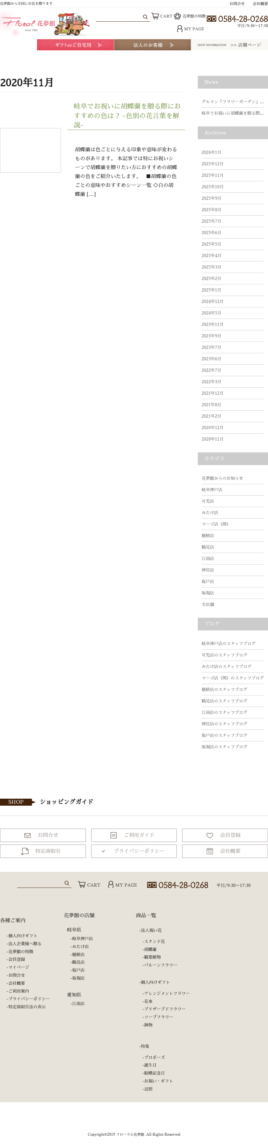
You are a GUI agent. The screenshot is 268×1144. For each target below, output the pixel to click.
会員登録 (16, 959)
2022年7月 (211, 370)
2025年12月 (213, 164)
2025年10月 (213, 187)
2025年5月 (211, 244)
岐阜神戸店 (212, 490)
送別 (148, 1089)
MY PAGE (190, 29)
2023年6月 (211, 359)
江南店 (208, 559)
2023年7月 (211, 347)
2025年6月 (211, 233)
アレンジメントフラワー (167, 993)
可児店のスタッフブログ (224, 655)
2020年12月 (213, 428)
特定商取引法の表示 (27, 1007)
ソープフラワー (158, 1017)
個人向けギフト (22, 936)
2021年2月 (211, 416)
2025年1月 (211, 290)
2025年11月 (213, 175)
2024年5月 (211, 313)
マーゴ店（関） (216, 524)
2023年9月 (211, 336)
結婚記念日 (154, 1073)
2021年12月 (213, 393)
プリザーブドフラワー (165, 1009)
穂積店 (208, 536)
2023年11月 (213, 324)
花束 (148, 1001)
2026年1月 (211, 152)
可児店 (208, 501)
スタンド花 (154, 941)
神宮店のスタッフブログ (224, 724)
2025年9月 (211, 198)
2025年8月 (211, 210)
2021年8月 (211, 405)
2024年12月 (213, 301)
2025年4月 (211, 256)
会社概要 (260, 4)
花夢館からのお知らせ (222, 478)
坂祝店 (208, 593)
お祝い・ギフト (158, 1081)
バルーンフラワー (160, 965)
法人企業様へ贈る (24, 944)
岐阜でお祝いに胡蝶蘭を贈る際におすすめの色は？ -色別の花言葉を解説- (127, 115)
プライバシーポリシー (29, 999)
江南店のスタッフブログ (224, 712)
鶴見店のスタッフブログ (224, 701)
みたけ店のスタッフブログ (226, 667)
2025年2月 (211, 279)
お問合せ (237, 4)
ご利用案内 (18, 991)
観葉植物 (152, 957)
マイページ (18, 967)
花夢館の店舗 (79, 915)
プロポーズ (154, 1057)
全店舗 (208, 604)
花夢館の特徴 (189, 16)
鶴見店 (208, 547)
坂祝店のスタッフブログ (224, 747)
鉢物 (148, 1025)
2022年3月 (211, 382)
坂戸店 (208, 581)
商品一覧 (146, 915)
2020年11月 (213, 439)
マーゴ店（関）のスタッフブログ (233, 678)
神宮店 (208, 570)
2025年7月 (211, 221)
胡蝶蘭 (150, 949)
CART (162, 16)
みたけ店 (210, 513)
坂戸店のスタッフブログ (224, 735)
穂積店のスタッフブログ (224, 689)
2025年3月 (211, 267)
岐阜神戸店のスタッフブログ (229, 644)
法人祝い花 (151, 930)
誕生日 (150, 1065)
